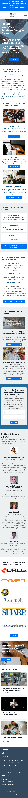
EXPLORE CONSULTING (14, 197)
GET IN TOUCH (14, 59)
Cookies (22, 766)
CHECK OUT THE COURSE (14, 344)
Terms (5, 766)
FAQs (16, 768)
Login (17, 762)
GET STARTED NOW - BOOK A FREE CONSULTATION (14, 246)
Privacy (11, 766)
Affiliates (17, 760)
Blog (22, 760)
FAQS (16, 795)
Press (11, 768)
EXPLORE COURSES (14, 166)
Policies (6, 795)
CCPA (16, 766)
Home (6, 760)
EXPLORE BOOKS (14, 137)
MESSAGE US (6, 659)
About (11, 760)
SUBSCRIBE (14, 422)
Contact (11, 762)
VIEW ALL (14, 635)
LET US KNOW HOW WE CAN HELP (14, 301)
